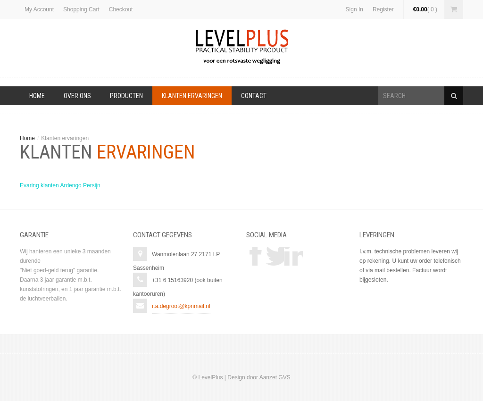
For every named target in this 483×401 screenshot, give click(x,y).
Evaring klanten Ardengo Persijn (60, 185)
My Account (39, 9)
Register (383, 9)
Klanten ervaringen (192, 96)
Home (37, 96)
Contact (253, 96)
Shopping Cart (81, 9)
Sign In (354, 9)
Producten (126, 96)
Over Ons (77, 96)
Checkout (121, 9)
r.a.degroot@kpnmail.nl (181, 306)
